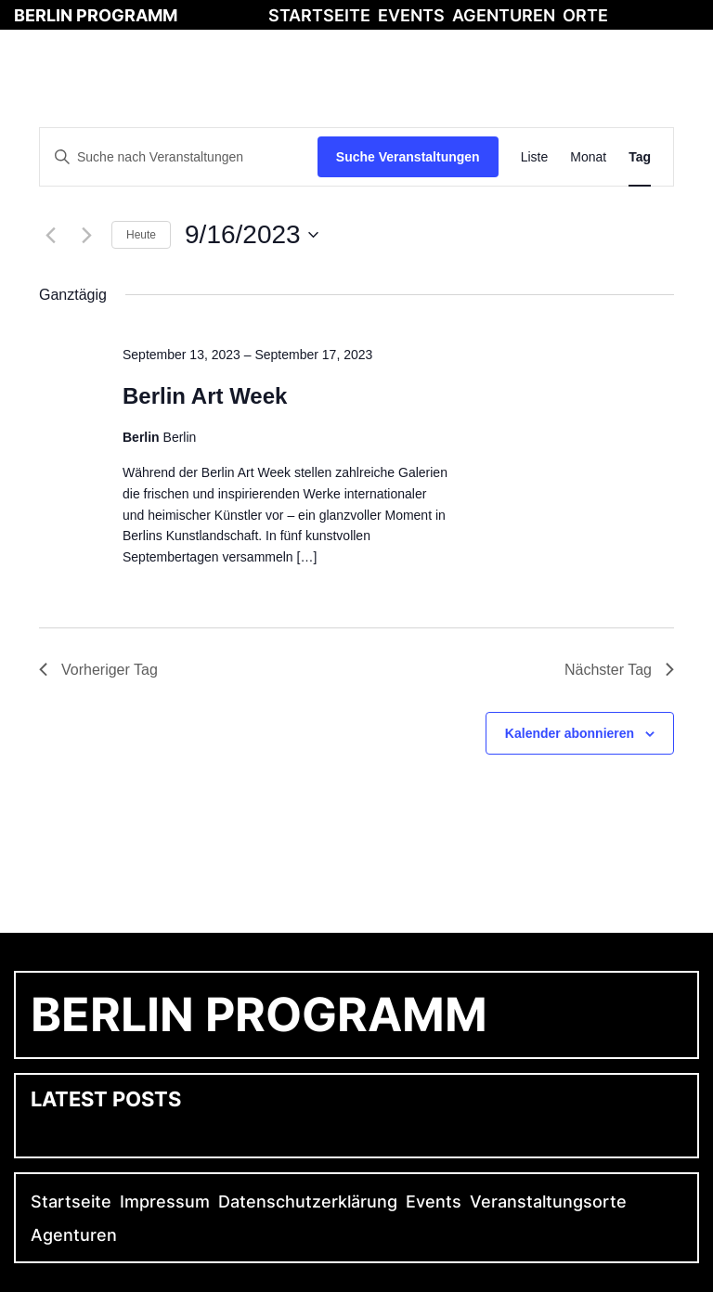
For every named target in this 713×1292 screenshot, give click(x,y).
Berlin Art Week (205, 395)
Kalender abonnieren (569, 733)
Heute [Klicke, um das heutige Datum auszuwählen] (141, 234)
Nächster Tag (619, 670)
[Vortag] (50, 235)
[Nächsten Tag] (86, 235)
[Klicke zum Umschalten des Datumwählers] (251, 234)
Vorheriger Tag (98, 670)
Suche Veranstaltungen (408, 156)
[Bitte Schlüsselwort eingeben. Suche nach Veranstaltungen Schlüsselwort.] (179, 157)
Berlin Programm (95, 15)
